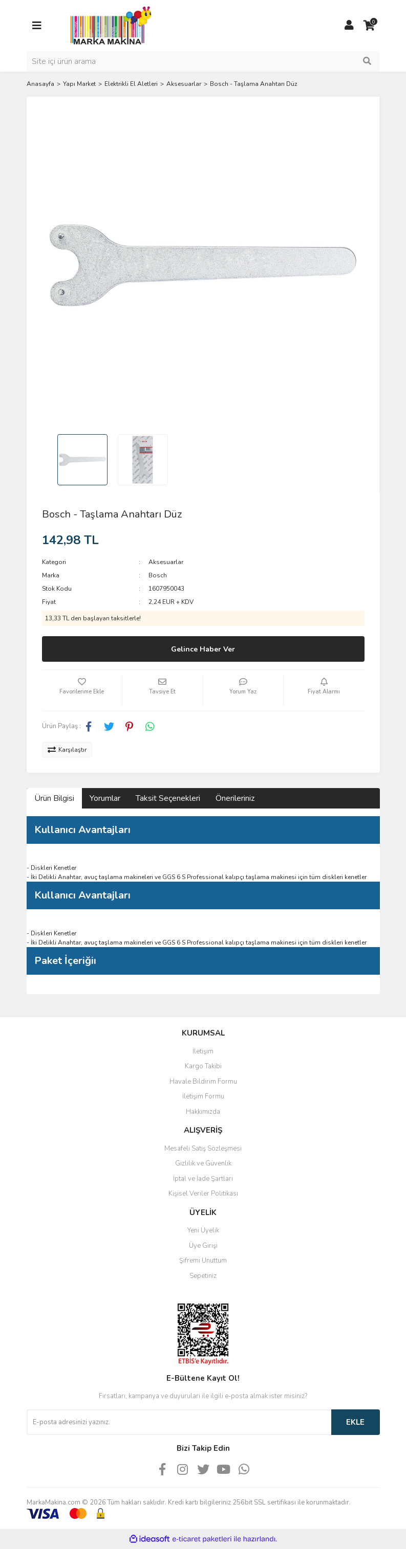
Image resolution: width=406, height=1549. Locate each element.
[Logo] (108, 25)
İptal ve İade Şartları (203, 1178)
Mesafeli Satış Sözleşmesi (203, 1148)
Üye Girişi (203, 1245)
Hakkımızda (203, 1111)
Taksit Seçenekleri (168, 798)
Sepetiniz (203, 1276)
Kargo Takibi (203, 1066)
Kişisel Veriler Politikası (203, 1193)
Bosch (157, 575)
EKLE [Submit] (355, 1422)
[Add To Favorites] (82, 690)
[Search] (203, 61)
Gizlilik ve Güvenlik (203, 1163)
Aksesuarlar (165, 562)
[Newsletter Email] (179, 1422)
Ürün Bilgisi (54, 798)
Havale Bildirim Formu (203, 1081)
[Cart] (369, 25)
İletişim (203, 1051)
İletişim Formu (203, 1096)
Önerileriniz (235, 798)
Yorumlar (105, 798)
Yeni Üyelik (203, 1230)
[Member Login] (349, 25)
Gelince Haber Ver (203, 649)
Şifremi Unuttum (203, 1260)
